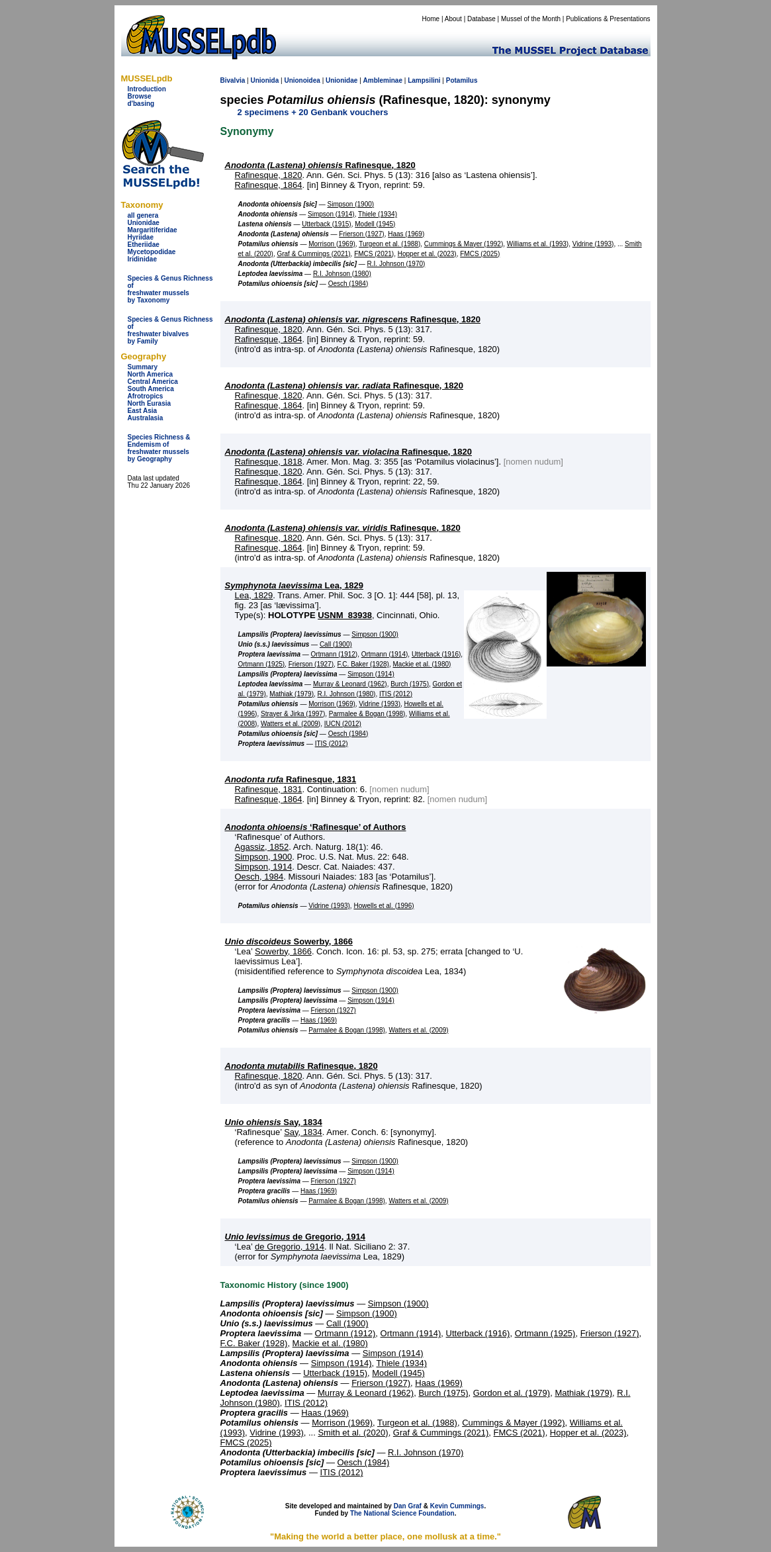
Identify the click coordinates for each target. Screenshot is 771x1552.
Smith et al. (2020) (353, 1433)
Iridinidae (142, 259)
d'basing (141, 103)
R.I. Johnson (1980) (342, 273)
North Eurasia (149, 403)
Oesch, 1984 (259, 877)
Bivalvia (233, 80)
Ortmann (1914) (384, 654)
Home (430, 19)
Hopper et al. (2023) (427, 253)
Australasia (145, 418)
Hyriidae (141, 237)
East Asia (143, 410)
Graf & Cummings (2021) (313, 253)
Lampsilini (424, 80)
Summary (143, 367)
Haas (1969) (406, 234)
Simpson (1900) (351, 204)
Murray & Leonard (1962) (350, 684)
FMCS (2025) (480, 253)
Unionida (264, 80)
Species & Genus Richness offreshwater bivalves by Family (170, 330)
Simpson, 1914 (264, 867)
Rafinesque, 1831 (291, 779)
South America (151, 388)
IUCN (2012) (342, 723)
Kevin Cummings (457, 1506)
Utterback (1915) (326, 224)
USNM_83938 (345, 615)
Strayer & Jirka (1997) (293, 713)
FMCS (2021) (374, 253)
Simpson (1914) (331, 214)
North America (150, 374)
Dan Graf (408, 1506)
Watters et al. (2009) (290, 723)
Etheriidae (143, 244)
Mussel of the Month (531, 19)
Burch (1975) (409, 684)
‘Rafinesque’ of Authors (315, 827)
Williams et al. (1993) (537, 244)
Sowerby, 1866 (289, 941)
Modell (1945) (375, 224)
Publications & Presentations (608, 19)
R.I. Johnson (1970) (396, 263)
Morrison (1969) (331, 244)
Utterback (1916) (436, 654)
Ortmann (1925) (261, 664)
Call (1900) (336, 644)
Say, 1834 (273, 1122)
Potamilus (462, 80)
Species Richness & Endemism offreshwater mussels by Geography (159, 448)
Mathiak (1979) (291, 694)
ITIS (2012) (395, 694)
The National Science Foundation (402, 1513)
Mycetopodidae (152, 251)
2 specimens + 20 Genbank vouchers (313, 112)
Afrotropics (145, 396)
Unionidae (143, 222)
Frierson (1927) (361, 234)
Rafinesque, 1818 (268, 462)
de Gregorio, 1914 (295, 1237)
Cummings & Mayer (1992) (463, 244)
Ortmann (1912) (334, 654)
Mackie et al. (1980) (422, 664)
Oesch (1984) (348, 283)
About (453, 19)
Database (481, 19)
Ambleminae (382, 80)
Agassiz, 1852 (262, 847)
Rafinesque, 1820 (320, 165)
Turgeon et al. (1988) (389, 244)
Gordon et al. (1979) (511, 1393)
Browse (140, 96)
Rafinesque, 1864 (268, 185)
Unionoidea (302, 80)
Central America (153, 381)
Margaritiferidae (152, 230)
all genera (143, 215)
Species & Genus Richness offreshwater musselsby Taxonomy (170, 289)
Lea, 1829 (294, 585)
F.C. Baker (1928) (363, 664)
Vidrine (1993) (593, 244)
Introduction (147, 89)
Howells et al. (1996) (383, 905)
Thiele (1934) (377, 214)
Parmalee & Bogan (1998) (367, 713)
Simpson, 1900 (264, 857)
